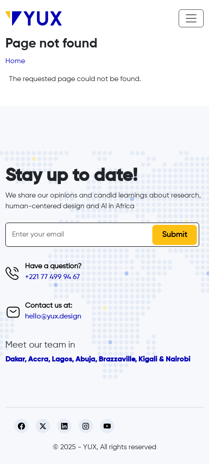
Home (15, 61)
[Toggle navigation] (191, 18)
